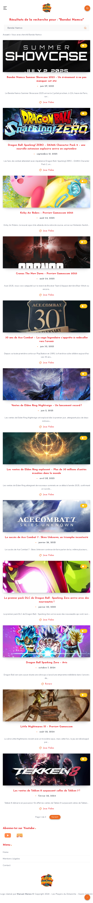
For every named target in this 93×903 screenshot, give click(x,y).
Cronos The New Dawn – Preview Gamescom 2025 (46, 273)
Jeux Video (48, 102)
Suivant (55, 817)
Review (48, 684)
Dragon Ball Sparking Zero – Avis (46, 662)
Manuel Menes (24, 894)
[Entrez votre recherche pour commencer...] (46, 28)
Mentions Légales (11, 858)
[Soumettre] (85, 28)
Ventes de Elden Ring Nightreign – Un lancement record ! (46, 405)
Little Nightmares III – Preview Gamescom (46, 726)
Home (5, 852)
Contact (7, 865)
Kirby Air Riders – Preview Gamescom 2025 (46, 213)
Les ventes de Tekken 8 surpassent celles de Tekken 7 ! (46, 790)
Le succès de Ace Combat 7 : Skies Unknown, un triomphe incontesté (46, 537)
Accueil (6, 34)
